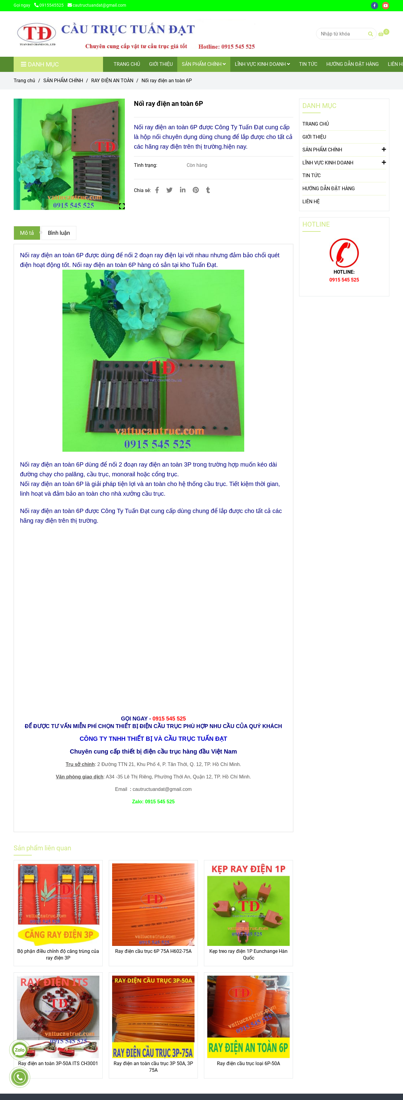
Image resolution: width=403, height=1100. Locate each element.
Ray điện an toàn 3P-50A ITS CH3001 (58, 1063)
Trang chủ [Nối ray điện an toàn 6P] (24, 80)
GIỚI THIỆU (161, 64)
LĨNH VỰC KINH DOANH (262, 64)
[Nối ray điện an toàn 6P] (135, 34)
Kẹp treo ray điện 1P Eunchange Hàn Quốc (248, 954)
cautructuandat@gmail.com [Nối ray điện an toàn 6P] (97, 5)
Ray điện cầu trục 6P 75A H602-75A (153, 951)
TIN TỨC (308, 64)
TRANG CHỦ (127, 64)
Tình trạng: (146, 165)
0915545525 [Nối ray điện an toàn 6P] (49, 5)
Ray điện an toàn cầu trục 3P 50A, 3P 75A (153, 1067)
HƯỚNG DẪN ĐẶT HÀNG (352, 64)
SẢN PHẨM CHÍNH (204, 64)
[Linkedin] (182, 190)
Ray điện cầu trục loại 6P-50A (248, 1063)
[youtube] (387, 5)
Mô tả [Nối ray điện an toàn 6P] (27, 233)
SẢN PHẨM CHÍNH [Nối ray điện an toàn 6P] (63, 80)
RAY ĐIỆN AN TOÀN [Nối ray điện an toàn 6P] (112, 80)
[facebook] (376, 5)
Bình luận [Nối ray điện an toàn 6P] (59, 233)
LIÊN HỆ (311, 201)
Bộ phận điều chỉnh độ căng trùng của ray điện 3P (58, 954)
